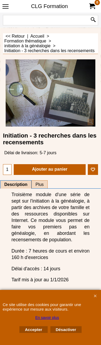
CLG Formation (49, 6)
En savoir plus (47, 317)
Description (15, 184)
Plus (40, 184)
